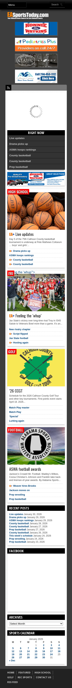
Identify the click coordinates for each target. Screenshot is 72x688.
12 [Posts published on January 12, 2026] (13, 651)
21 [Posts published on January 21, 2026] (28, 654)
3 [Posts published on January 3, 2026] (51, 645)
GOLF (10, 677)
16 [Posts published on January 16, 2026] (43, 651)
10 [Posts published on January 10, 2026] (51, 648)
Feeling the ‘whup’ (28, 315)
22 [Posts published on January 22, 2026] (36, 654)
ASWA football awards (25, 469)
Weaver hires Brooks (24, 486)
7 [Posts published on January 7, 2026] (28, 648)
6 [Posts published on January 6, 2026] (20, 648)
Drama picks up (18, 143)
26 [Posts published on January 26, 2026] (13, 657)
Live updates (17, 138)
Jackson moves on (19, 490)
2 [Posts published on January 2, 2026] (43, 645)
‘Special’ (14, 416)
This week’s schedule (21, 535)
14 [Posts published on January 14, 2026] (28, 651)
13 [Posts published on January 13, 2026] (20, 651)
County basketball (20, 155)
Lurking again (16, 421)
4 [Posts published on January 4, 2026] (59, 645)
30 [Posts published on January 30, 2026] (43, 657)
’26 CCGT (16, 391)
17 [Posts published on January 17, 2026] (51, 651)
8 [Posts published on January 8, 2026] (36, 648)
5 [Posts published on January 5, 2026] (13, 648)
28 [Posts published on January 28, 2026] (28, 657)
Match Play (15, 412)
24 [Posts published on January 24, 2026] (51, 654)
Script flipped (20, 333)
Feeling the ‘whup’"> (21, 272)
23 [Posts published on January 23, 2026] (43, 654)
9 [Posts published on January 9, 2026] (43, 648)
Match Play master (19, 407)
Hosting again (20, 342)
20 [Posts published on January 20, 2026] (20, 654)
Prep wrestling (17, 494)
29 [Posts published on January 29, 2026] (36, 657)
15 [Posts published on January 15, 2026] (36, 651)
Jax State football (18, 338)
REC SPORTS (25, 677)
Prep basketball (18, 166)
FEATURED (24, 672)
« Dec (12, 660)
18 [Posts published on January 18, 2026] (59, 651)
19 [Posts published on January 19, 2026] (13, 654)
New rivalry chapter (20, 329)
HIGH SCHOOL (43, 672)
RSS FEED (12, 682)
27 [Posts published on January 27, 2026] (20, 657)
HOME (10, 672)
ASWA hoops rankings (22, 149)
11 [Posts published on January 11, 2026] (59, 648)
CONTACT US (43, 677)
